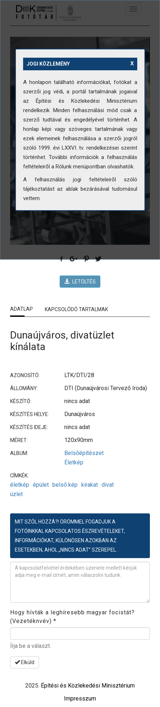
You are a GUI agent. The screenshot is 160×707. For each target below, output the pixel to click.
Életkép (73, 462)
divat (107, 484)
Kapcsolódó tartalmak (76, 309)
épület (41, 484)
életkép (19, 484)
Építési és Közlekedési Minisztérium (88, 685)
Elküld (24, 662)
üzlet (16, 494)
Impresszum (80, 698)
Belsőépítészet (84, 453)
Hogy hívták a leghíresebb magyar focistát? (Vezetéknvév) (72, 616)
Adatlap (21, 309)
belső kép (65, 484)
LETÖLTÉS (80, 281)
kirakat (89, 484)
